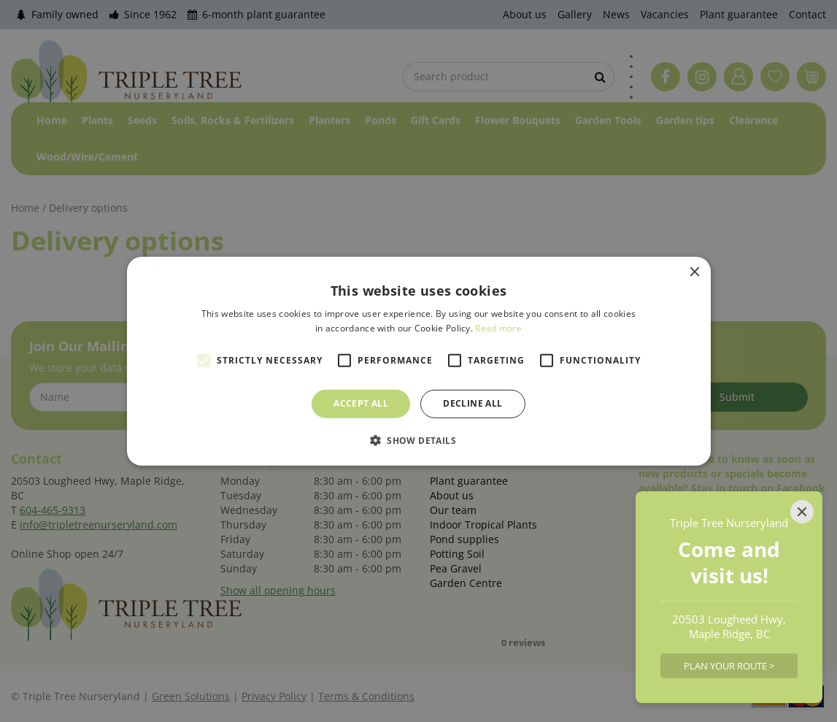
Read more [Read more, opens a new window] (498, 328)
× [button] (694, 271)
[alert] (418, 361)
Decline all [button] (472, 403)
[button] (418, 440)
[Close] (802, 511)
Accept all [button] (360, 403)
